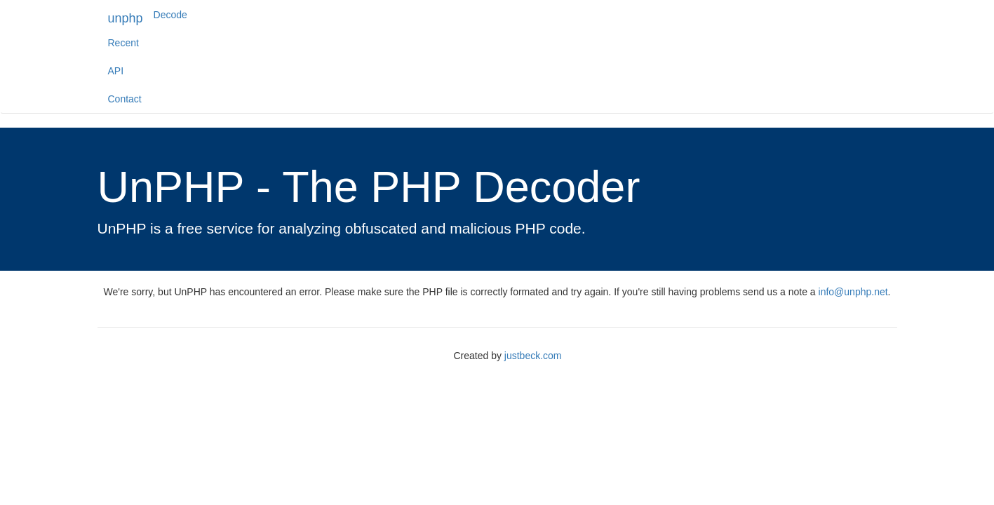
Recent (123, 42)
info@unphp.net (853, 291)
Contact (125, 99)
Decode (170, 14)
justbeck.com (533, 355)
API (116, 70)
